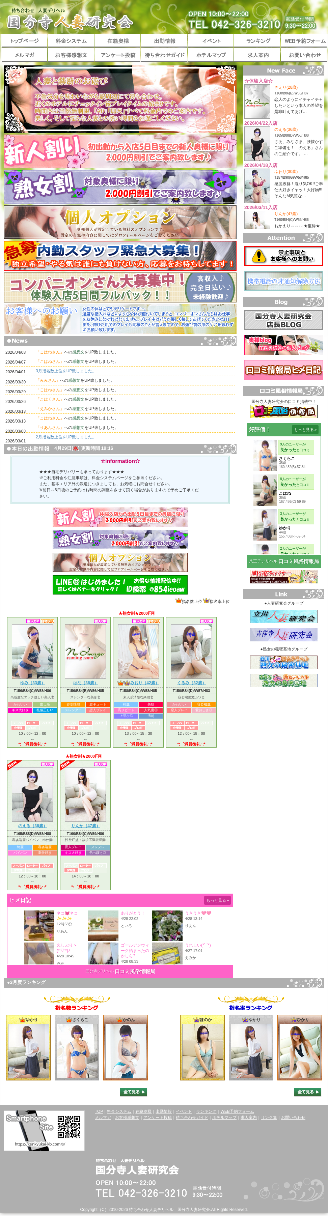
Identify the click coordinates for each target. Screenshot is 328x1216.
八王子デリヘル (263, 561)
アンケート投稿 (117, 55)
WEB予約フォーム (304, 41)
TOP (99, 1111)
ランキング (257, 41)
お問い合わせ (304, 55)
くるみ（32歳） (191, 681)
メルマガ (24, 55)
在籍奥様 (117, 41)
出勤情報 (164, 41)
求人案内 (257, 55)
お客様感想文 (71, 55)
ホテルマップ (211, 55)
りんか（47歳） (85, 824)
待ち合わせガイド (164, 55)
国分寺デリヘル (99, 971)
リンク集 (269, 1117)
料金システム (71, 41)
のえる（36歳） (32, 824)
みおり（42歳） (138, 681)
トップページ (24, 41)
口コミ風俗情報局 (135, 971)
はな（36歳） (85, 681)
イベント (211, 41)
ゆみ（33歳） (32, 681)
